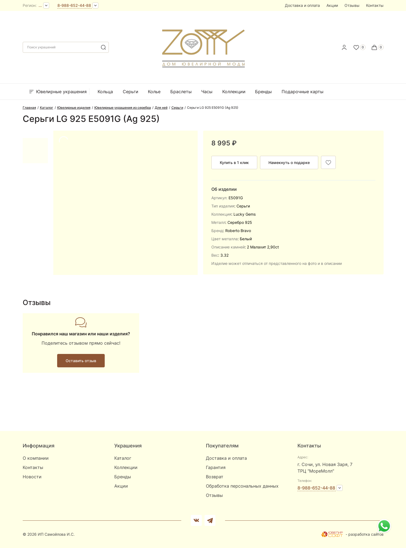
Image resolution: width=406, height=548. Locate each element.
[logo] (203, 45)
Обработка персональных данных (242, 486)
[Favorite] (359, 47)
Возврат (214, 476)
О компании (36, 458)
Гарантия (216, 467)
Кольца (105, 91)
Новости (32, 476)
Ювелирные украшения (57, 91)
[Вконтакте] (196, 520)
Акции (332, 5)
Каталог (122, 458)
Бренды (263, 91)
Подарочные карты (302, 91)
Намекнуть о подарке (289, 162)
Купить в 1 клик (234, 162)
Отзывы (352, 5)
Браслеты (181, 91)
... (40, 5)
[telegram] (210, 520)
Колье (154, 91)
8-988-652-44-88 (74, 5)
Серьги (130, 91)
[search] (103, 47)
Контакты (375, 5)
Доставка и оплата (302, 5)
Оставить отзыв (81, 360)
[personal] (344, 47)
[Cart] (377, 47)
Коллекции (234, 91)
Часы (206, 91)
